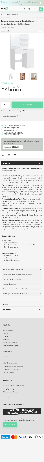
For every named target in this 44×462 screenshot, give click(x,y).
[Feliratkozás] (10, 116)
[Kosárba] (27, 105)
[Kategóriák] (19, 9)
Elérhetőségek (8, 330)
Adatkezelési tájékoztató (11, 369)
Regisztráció (7, 339)
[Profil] (34, 9)
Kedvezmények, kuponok (11, 345)
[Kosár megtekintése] (41, 9)
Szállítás (5, 336)
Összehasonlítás (3, 155)
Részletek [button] (6, 163)
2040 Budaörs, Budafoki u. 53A (15, 386)
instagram (8, 397)
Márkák (5, 360)
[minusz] (8, 106)
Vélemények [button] (7, 309)
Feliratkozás (9, 424)
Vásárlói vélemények (10, 363)
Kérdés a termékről (9, 155)
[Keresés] (24, 9)
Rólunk (5, 357)
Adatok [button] (5, 304)
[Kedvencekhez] (40, 32)
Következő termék (37, 18)
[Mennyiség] (4, 105)
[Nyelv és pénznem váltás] (29, 9)
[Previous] (2, 76)
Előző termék (6, 18)
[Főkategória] (2, 14)
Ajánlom (15, 155)
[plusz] (8, 103)
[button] (22, 52)
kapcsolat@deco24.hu (12, 392)
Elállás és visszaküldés (10, 342)
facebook (4, 397)
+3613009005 (10, 389)
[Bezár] (41, 3)
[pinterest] (8, 30)
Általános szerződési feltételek (13, 366)
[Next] (41, 76)
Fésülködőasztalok (12, 14)
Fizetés (5, 333)
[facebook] (3, 30)
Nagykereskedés (8, 372)
